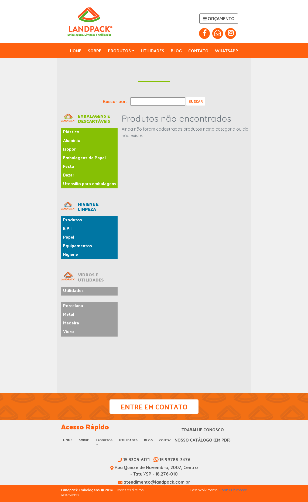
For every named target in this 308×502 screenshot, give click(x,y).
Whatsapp (226, 51)
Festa (68, 166)
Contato (198, 51)
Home (75, 51)
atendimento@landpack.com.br (154, 482)
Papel (68, 237)
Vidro (68, 331)
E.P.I (67, 228)
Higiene (70, 254)
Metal (68, 314)
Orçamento (219, 18)
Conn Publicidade (233, 490)
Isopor (69, 149)
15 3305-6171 (134, 459)
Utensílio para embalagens (89, 183)
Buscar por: (115, 101)
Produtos (119, 51)
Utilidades (152, 51)
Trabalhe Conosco (203, 429)
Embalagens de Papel (84, 157)
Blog (176, 51)
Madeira (71, 323)
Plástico (71, 131)
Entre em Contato (154, 406)
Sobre (94, 51)
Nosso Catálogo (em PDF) (202, 440)
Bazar (68, 175)
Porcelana (73, 305)
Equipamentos (77, 245)
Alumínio (71, 140)
